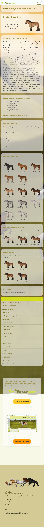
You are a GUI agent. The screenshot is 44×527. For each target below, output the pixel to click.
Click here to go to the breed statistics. (15, 115)
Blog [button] (6, 509)
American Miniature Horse (10, 302)
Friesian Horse (7, 333)
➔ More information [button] (22, 402)
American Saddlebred (9, 306)
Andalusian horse (7, 309)
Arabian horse (6, 312)
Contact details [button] (9, 499)
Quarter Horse (7, 354)
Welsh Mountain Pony (9, 364)
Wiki (5, 8)
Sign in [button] (39, 3)
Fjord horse (6, 330)
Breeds (4, 299)
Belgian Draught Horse (12, 316)
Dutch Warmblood (8, 326)
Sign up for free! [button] (22, 441)
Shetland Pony (7, 357)
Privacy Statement (10, 501)
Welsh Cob (5, 360)
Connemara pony (7, 323)
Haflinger (5, 336)
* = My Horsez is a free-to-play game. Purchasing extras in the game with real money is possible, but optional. (20, 512)
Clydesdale (5, 319)
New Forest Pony (7, 347)
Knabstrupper (6, 343)
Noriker (4, 350)
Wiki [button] (6, 507)
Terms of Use (8, 504)
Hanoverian (6, 340)
